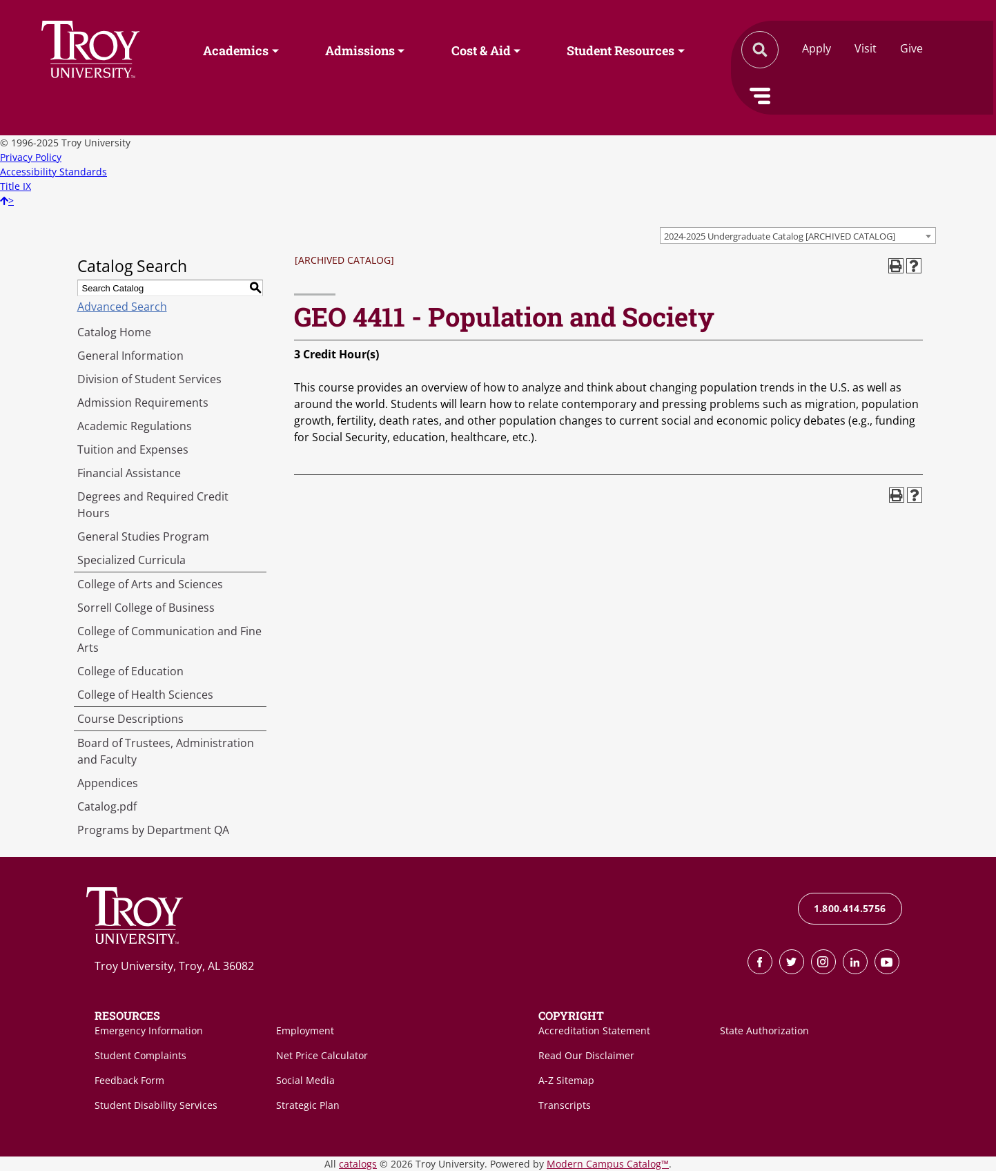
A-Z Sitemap (566, 1080)
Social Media (305, 1080)
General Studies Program (143, 536)
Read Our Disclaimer (586, 1055)
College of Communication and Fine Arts (169, 639)
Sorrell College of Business (146, 607)
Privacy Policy (30, 157)
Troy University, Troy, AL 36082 (174, 966)
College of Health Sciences (145, 694)
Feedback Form (129, 1080)
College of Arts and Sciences (150, 584)
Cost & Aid (481, 50)
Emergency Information (149, 1030)
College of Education (130, 671)
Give (911, 48)
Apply (816, 48)
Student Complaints (140, 1055)
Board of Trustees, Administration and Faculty (165, 751)
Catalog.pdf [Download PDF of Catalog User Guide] (107, 806)
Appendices (107, 783)
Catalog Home (114, 332)
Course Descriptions (130, 718)
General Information (130, 355)
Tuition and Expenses (132, 449)
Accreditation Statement (594, 1030)
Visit (866, 48)
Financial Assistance (129, 473)
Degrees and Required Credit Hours (152, 505)
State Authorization (764, 1030)
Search (90, 49)
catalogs (358, 1163)
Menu (760, 96)
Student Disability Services (156, 1105)
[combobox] (798, 235)
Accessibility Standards (53, 171)
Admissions (360, 50)
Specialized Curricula (131, 560)
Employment (305, 1030)
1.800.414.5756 (850, 908)
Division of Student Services (149, 379)
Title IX (15, 186)
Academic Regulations (134, 426)
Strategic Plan (308, 1105)
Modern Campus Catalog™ (608, 1163)
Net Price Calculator (322, 1055)
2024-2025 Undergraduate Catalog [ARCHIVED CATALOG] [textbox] (779, 236)
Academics (235, 50)
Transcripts (564, 1105)
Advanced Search (122, 306)
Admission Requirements (142, 402)
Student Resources (620, 50)
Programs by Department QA (153, 830)
